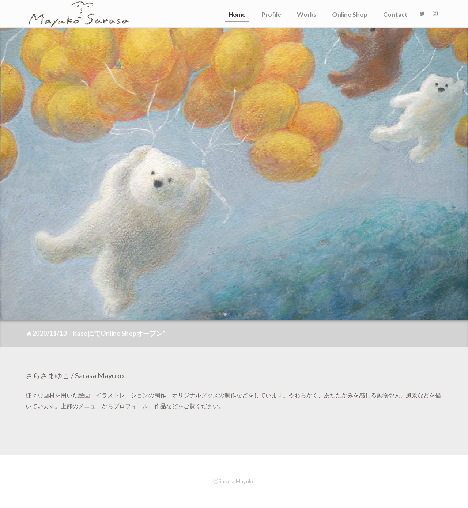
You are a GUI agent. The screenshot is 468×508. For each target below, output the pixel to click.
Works (306, 14)
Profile (271, 14)
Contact (395, 14)
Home (237, 14)
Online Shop (349, 14)
